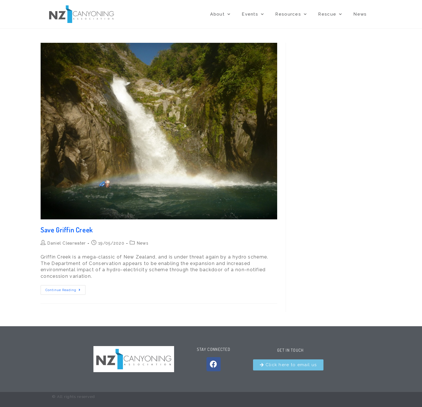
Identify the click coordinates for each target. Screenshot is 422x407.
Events (253, 14)
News (360, 14)
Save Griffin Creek (67, 229)
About (220, 14)
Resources (291, 14)
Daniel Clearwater (66, 243)
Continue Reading (65, 288)
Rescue (330, 14)
